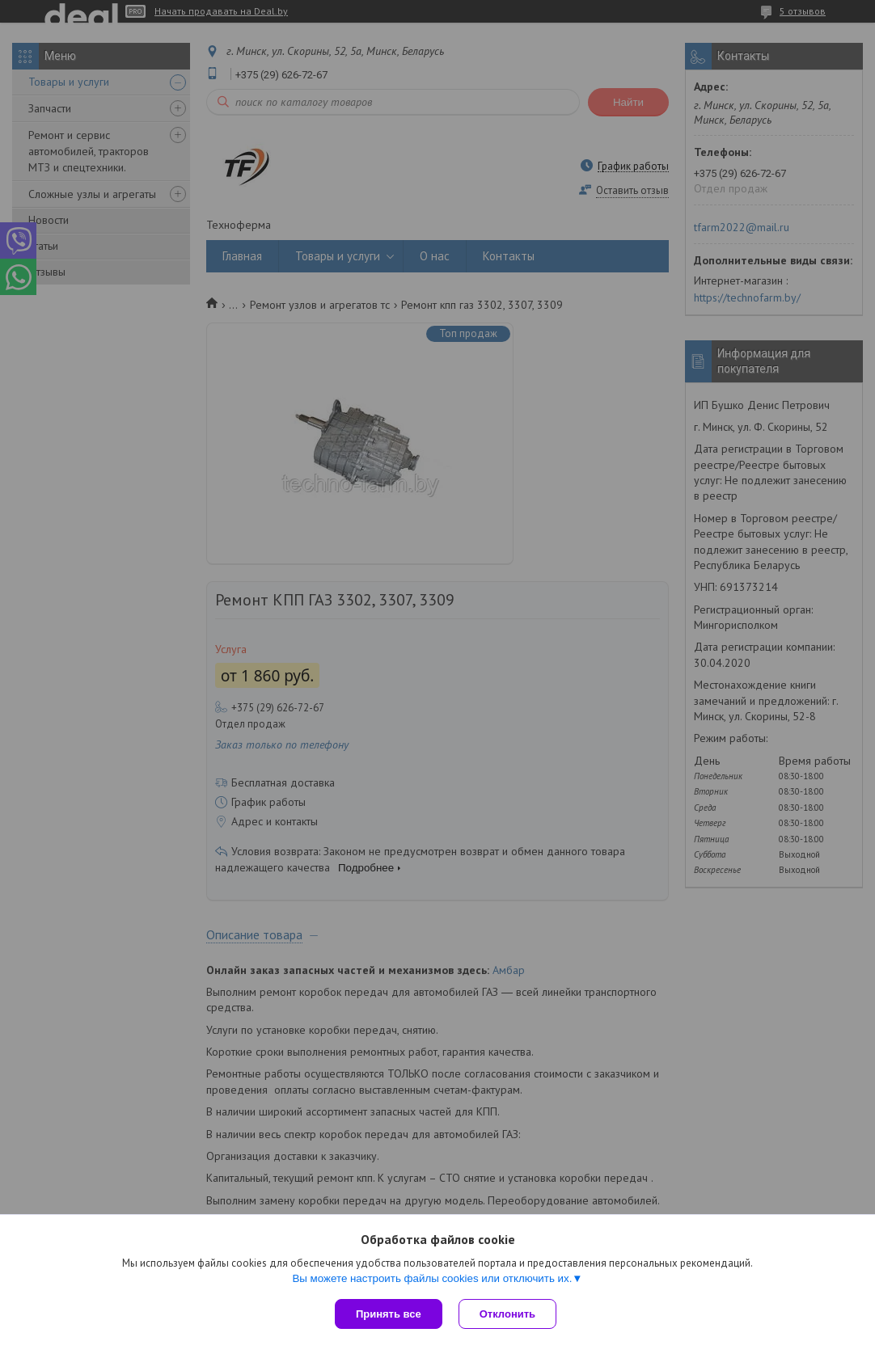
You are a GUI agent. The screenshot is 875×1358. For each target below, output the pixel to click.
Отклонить (507, 1314)
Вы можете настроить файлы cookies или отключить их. (432, 1278)
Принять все (388, 1314)
